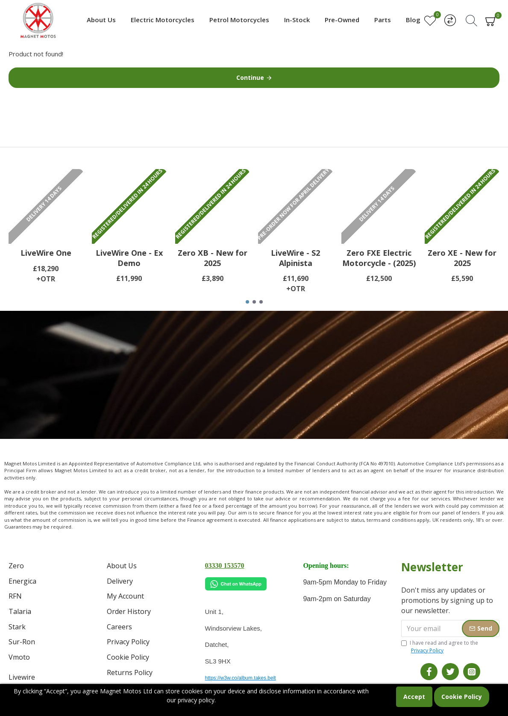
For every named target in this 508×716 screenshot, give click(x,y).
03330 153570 (224, 565)
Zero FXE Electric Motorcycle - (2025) (379, 258)
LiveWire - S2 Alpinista (295, 258)
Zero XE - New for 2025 (462, 258)
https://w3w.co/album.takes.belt (240, 678)
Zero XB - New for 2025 (212, 258)
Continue (250, 77)
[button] (247, 302)
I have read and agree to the (439, 647)
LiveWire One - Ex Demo (129, 258)
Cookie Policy (461, 697)
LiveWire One (46, 253)
